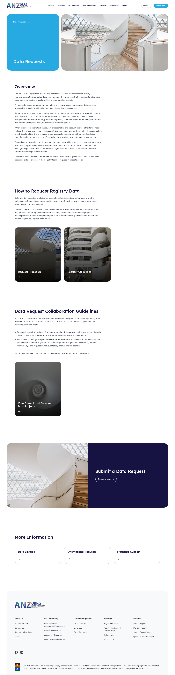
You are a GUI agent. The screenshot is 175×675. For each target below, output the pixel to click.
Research (103, 6)
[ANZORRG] (19, 5)
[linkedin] (22, 652)
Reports (124, 6)
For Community (74, 6)
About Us (51, 6)
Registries (62, 6)
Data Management (90, 6)
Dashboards (114, 6)
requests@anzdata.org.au (71, 160)
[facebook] (16, 652)
